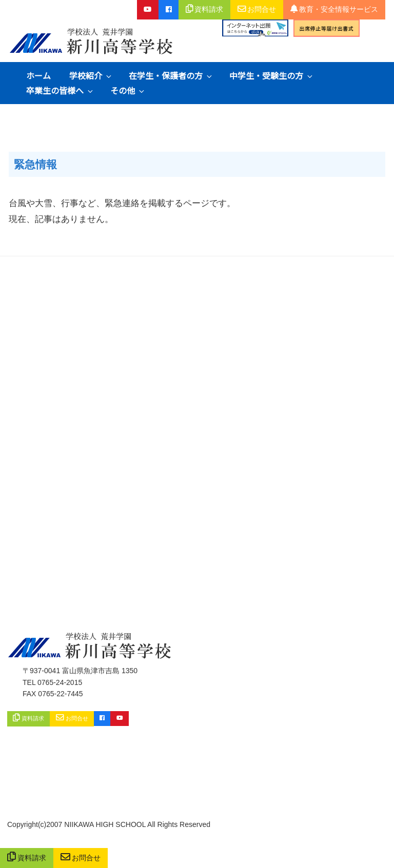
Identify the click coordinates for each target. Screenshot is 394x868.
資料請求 (27, 858)
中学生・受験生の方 (271, 75)
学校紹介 (91, 75)
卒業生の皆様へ (60, 90)
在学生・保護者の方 (171, 75)
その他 (128, 90)
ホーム (38, 75)
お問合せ (81, 858)
